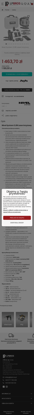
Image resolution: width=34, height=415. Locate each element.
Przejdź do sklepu (17, 218)
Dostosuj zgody (17, 223)
